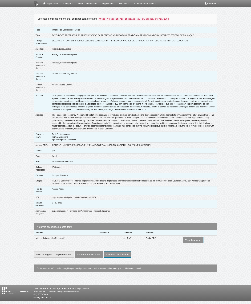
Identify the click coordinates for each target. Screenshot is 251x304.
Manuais (124, 3)
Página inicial (50, 3)
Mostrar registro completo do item (54, 254)
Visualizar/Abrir (193, 240)
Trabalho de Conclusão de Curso (66, 30)
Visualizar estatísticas (117, 254)
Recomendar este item (89, 254)
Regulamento (108, 3)
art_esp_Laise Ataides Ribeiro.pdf (50, 238)
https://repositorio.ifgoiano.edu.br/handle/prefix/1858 (74, 197)
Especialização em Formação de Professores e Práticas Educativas (81, 211)
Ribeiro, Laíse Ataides (61, 49)
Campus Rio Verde (60, 175)
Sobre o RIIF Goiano (87, 3)
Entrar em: (212, 3)
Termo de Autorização (145, 3)
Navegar (68, 3)
